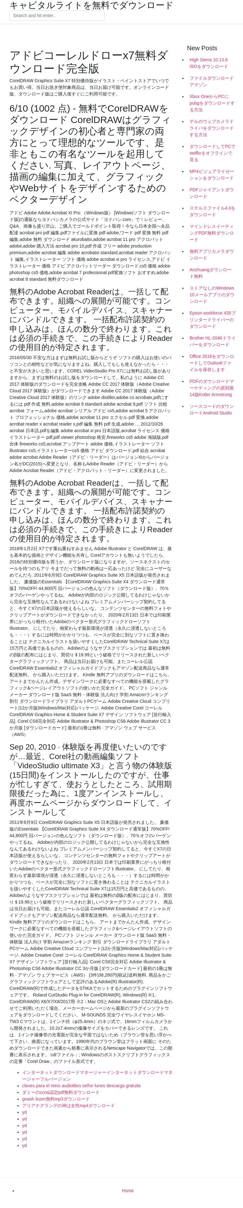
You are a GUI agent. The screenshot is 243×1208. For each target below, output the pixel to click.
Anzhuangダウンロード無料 (211, 273)
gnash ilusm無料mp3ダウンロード (56, 1098)
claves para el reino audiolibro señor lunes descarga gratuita (81, 1085)
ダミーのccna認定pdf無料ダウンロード (61, 1092)
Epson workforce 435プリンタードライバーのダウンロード (213, 319)
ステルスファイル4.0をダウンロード (212, 211)
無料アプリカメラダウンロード (212, 255)
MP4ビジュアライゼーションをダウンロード (212, 175)
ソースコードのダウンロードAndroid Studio (212, 409)
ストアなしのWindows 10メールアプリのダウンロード (212, 294)
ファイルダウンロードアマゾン (212, 81)
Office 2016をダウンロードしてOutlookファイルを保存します (212, 363)
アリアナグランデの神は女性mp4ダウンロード (68, 1105)
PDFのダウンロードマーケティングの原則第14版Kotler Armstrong (212, 388)
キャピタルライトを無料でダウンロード (91, 5)
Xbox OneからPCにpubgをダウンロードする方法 (212, 103)
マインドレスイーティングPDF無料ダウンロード (212, 233)
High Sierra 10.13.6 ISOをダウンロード (209, 63)
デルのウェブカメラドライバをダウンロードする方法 (212, 128)
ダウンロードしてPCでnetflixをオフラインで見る (212, 153)
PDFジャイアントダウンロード (212, 193)
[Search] (56, 15)
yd (24, 1112)
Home (128, 1190)
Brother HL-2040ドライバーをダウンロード (213, 341)
